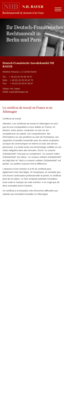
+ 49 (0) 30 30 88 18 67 (20, 76)
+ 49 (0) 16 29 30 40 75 (21, 80)
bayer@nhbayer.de (18, 92)
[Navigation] (56, 9)
